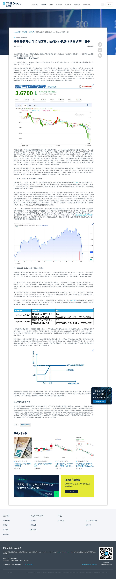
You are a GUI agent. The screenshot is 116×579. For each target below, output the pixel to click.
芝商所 (78, 215)
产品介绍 (61, 520)
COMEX (72, 552)
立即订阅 (71, 491)
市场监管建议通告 (91, 520)
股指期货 (38, 572)
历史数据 (33, 529)
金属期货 (52, 572)
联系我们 (6, 529)
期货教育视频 (100, 572)
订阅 (109, 4)
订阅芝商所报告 (99, 401)
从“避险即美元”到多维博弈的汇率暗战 (22, 465)
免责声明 (88, 525)
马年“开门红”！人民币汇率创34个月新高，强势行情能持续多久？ (64, 465)
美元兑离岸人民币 (86, 215)
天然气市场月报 (65, 572)
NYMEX (67, 552)
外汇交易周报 (80, 572)
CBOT (62, 552)
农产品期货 (28, 572)
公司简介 (6, 525)
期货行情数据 (93, 572)
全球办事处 (6, 520)
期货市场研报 (86, 572)
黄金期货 (76, 182)
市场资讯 (31, 32)
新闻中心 (6, 534)
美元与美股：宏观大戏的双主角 (43, 465)
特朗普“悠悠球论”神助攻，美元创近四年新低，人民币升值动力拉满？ (85, 465)
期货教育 (33, 525)
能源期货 (33, 572)
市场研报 (33, 520)
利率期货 (47, 572)
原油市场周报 (73, 572)
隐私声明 (94, 564)
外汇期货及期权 (25, 424)
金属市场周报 (58, 572)
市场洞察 (24, 32)
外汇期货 (74, 300)
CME (59, 552)
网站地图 (84, 564)
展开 (107, 572)
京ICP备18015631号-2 (28, 564)
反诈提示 (89, 564)
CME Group (13, 548)
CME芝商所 (17, 32)
